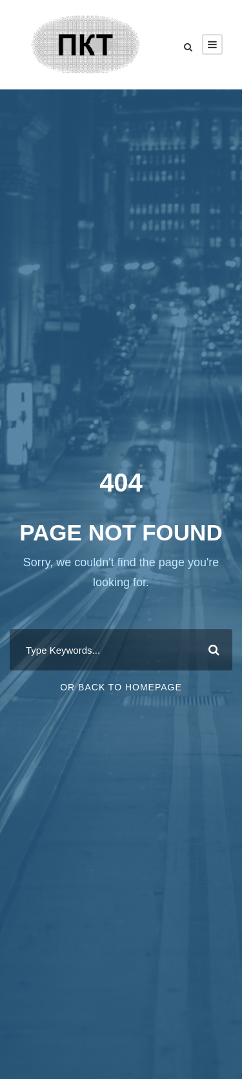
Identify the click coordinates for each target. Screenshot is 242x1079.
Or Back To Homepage (121, 687)
